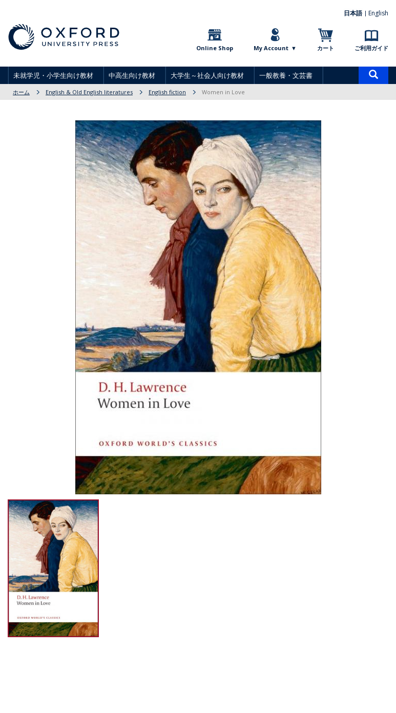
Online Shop (214, 48)
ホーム (21, 92)
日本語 (353, 13)
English (378, 13)
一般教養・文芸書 (285, 75)
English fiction (167, 92)
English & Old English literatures (89, 92)
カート (325, 48)
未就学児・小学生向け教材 (53, 75)
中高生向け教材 (132, 75)
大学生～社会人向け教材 (207, 75)
